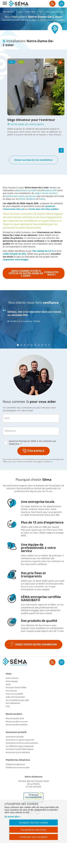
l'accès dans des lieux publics (43, 209)
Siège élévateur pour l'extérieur (31, 120)
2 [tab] (21, 345)
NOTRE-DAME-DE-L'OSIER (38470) (25, 124)
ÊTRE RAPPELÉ (33, 451)
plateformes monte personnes (20, 196)
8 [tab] (42, 345)
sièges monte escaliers (46, 193)
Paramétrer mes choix (33, 829)
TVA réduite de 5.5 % (43, 250)
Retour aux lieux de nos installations (33, 159)
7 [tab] (39, 345)
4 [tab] (28, 345)
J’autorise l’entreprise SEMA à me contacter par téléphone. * (30, 442)
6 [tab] (35, 345)
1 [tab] (18, 345)
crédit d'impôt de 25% (14, 253)
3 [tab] (25, 345)
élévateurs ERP (49, 190)
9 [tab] (46, 345)
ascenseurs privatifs (27, 190)
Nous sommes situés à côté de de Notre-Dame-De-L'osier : (33, 273)
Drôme (21, 198)
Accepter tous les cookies (33, 822)
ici (51, 461)
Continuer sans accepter (34, 837)
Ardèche (31, 198)
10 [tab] (49, 345)
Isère (42, 198)
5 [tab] (32, 345)
